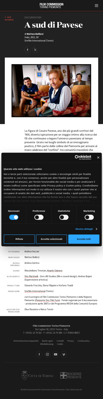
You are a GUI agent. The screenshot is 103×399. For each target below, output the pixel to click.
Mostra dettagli (84, 229)
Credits (60, 344)
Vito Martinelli (31, 276)
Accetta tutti (84, 239)
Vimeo (64, 354)
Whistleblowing (46, 344)
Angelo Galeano (54, 270)
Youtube (56, 354)
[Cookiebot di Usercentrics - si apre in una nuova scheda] (77, 157)
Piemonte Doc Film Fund (47, 300)
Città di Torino (37, 375)
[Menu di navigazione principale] (96, 5)
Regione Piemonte (71, 375)
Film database (9, 18)
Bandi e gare (47, 341)
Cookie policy (84, 341)
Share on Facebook (28, 49)
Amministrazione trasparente (25, 341)
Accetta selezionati (51, 239)
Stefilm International (35, 291)
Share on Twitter (35, 49)
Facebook (39, 354)
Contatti (60, 341)
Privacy (70, 341)
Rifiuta (19, 239)
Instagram (47, 354)
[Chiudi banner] (98, 157)
